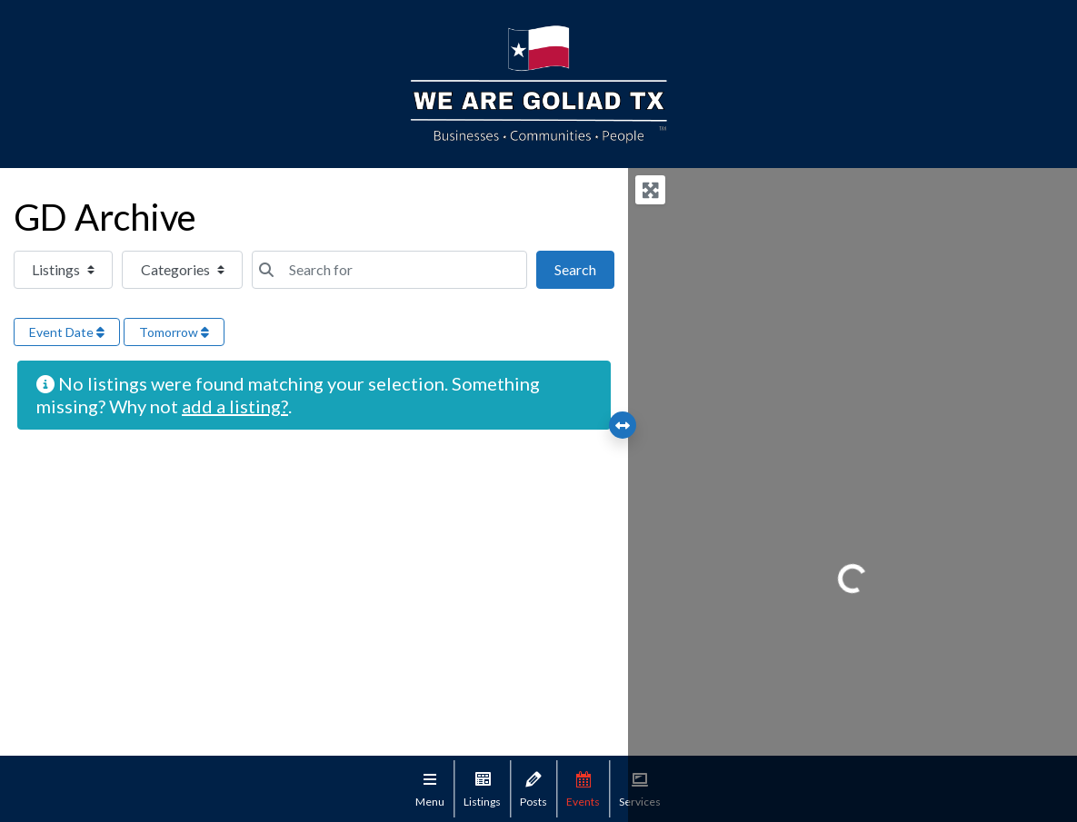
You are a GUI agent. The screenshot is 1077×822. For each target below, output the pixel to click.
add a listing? (235, 406)
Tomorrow (174, 332)
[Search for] (389, 270)
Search (584, 267)
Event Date (67, 332)
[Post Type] (63, 270)
